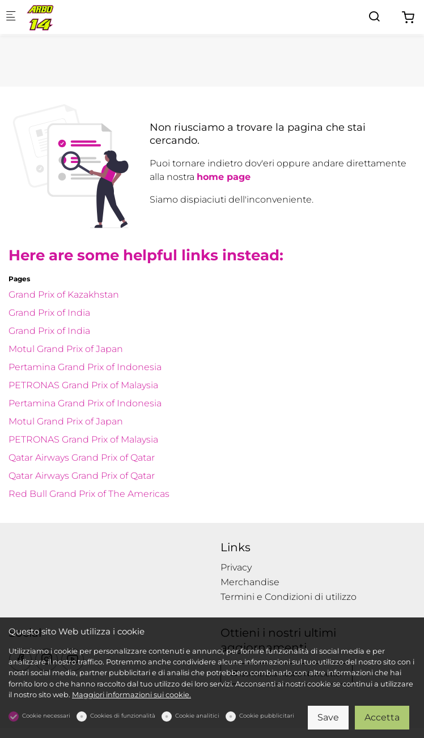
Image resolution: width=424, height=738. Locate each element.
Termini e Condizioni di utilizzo (289, 596)
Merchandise (250, 582)
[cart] (408, 18)
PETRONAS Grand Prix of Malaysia (83, 385)
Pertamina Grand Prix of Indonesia (85, 367)
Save (328, 717)
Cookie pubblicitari (266, 715)
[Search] (374, 17)
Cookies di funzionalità (122, 715)
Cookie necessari (46, 715)
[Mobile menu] (11, 17)
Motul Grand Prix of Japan (66, 349)
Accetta (382, 717)
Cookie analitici (197, 715)
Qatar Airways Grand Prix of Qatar (82, 457)
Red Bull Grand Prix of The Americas (89, 493)
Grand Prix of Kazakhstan (64, 294)
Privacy (236, 567)
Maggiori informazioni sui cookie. (131, 694)
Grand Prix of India (49, 312)
